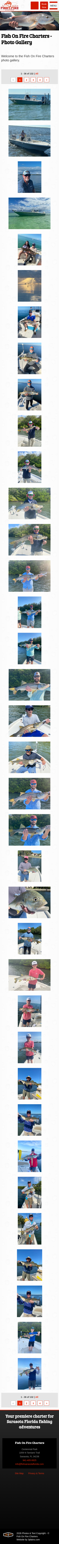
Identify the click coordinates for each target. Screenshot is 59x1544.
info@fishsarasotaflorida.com (29, 1464)
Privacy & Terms (36, 1473)
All (36, 73)
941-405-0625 (29, 1460)
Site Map (19, 1473)
